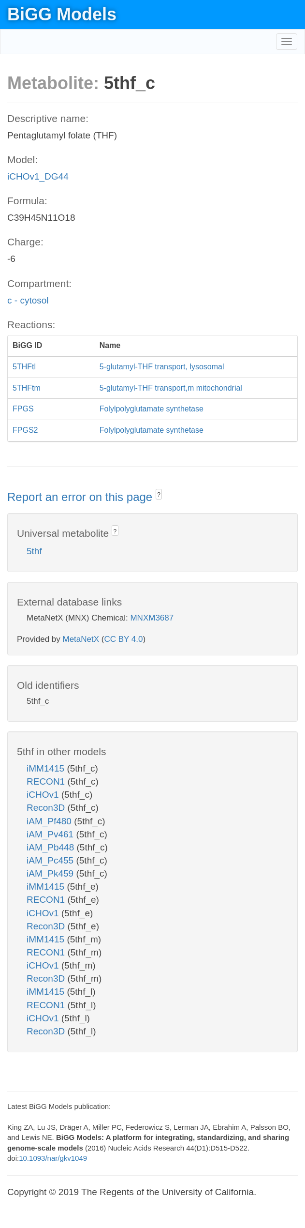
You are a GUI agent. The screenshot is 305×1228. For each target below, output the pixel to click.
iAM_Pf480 (50, 821)
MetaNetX (81, 639)
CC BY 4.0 (123, 639)
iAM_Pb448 (52, 847)
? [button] (158, 494)
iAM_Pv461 (51, 834)
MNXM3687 (152, 617)
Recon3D (47, 808)
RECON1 (47, 781)
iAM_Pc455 (51, 860)
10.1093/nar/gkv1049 (53, 1158)
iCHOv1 (44, 794)
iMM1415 (47, 768)
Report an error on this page (81, 496)
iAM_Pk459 (51, 873)
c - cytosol (28, 300)
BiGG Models (61, 14)
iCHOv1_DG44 (38, 176)
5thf (34, 551)
